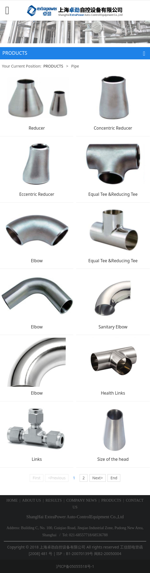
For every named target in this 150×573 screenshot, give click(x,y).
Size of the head (113, 459)
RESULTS (54, 500)
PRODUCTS (53, 66)
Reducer (37, 128)
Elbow (37, 261)
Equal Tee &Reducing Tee (113, 194)
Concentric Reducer (113, 128)
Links (37, 459)
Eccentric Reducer (36, 194)
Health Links (113, 393)
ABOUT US (31, 500)
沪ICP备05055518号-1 (75, 566)
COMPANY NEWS (81, 500)
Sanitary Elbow (112, 327)
